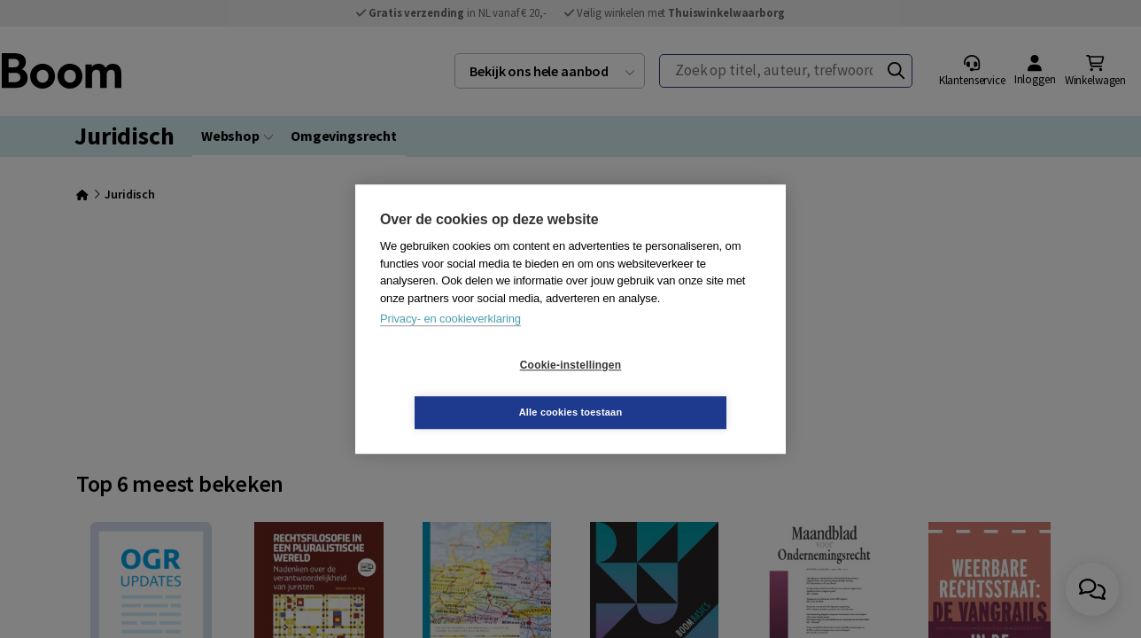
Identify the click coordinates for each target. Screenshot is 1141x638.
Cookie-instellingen (465, 389)
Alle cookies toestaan (676, 388)
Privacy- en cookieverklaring (450, 342)
